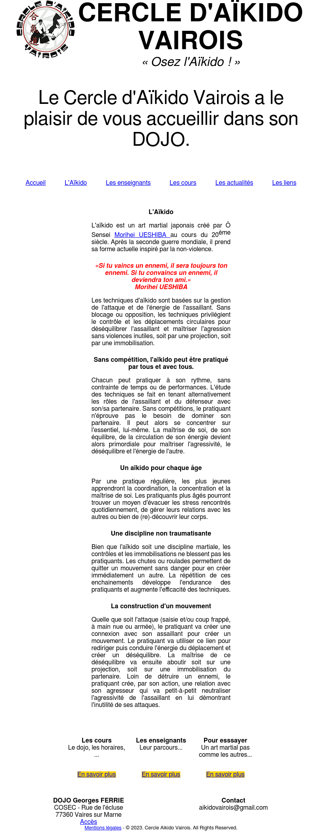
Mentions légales (103, 828)
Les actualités (234, 183)
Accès (88, 822)
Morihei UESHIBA (142, 235)
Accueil (36, 183)
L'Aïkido (76, 183)
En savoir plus (96, 774)
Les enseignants (128, 183)
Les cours (183, 183)
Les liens (284, 183)
